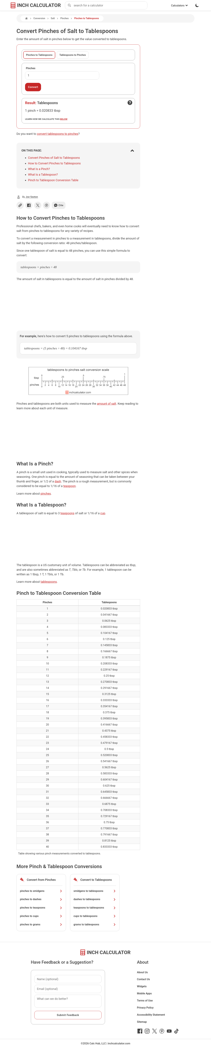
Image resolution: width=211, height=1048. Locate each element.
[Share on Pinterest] (46, 205)
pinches (46, 493)
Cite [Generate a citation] (58, 205)
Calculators (179, 5)
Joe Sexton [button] (32, 196)
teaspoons (67, 513)
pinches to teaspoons (41, 907)
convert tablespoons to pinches (57, 133)
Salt (53, 18)
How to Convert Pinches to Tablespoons (54, 163)
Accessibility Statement (151, 1014)
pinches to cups (41, 916)
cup (102, 513)
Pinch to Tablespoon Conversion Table (53, 180)
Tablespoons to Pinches (72, 54)
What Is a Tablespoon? (43, 174)
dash (58, 481)
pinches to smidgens (41, 891)
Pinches (64, 18)
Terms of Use (145, 1000)
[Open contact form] (130, 103)
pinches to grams (41, 924)
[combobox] (110, 5)
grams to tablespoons (95, 924)
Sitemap (142, 1021)
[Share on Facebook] (28, 205)
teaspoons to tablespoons (95, 907)
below (63, 119)
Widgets (142, 986)
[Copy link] (20, 205)
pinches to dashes (41, 899)
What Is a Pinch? (39, 169)
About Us (142, 972)
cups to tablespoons (95, 916)
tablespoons (49, 581)
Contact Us (143, 979)
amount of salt (106, 403)
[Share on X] (37, 205)
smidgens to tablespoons (95, 891)
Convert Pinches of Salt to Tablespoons (54, 157)
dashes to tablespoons (95, 899)
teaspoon (69, 486)
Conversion (39, 18)
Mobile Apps (144, 993)
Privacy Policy (145, 1007)
